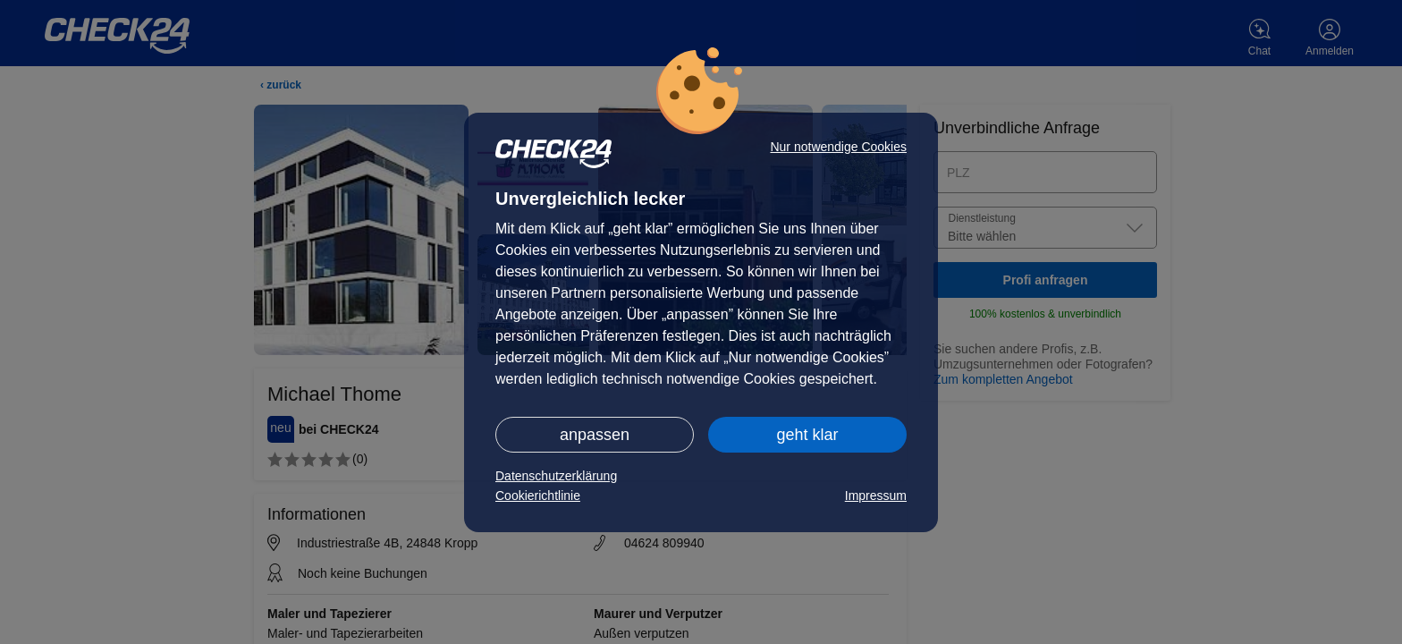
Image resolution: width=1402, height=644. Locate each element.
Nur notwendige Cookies (838, 147)
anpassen (594, 435)
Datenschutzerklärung (556, 476)
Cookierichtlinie (537, 495)
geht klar (807, 435)
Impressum (876, 495)
